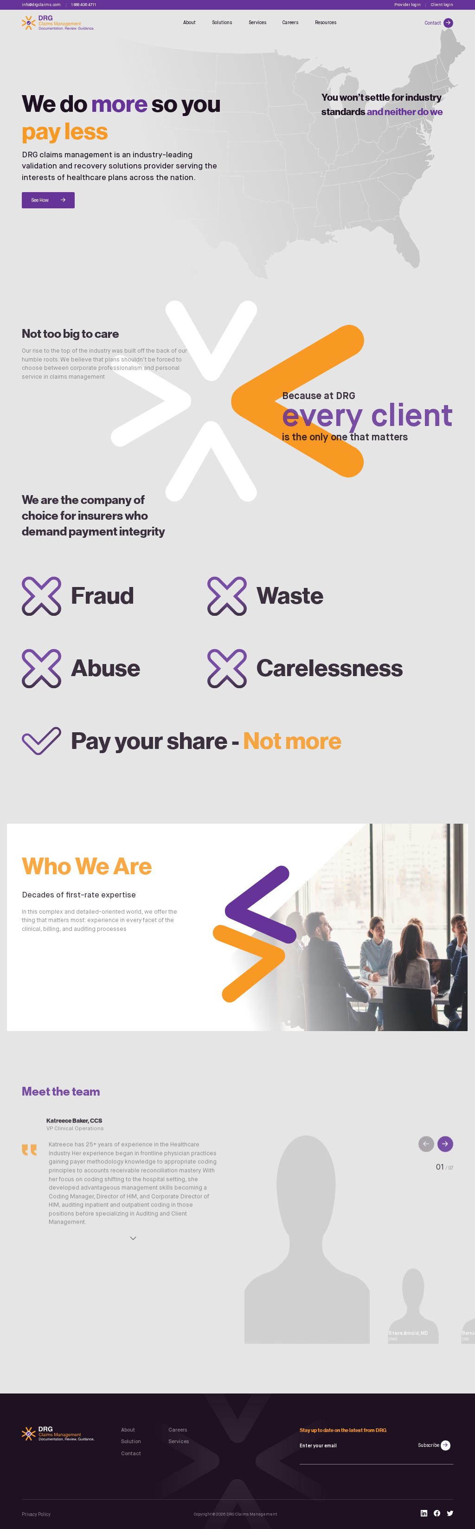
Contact (433, 23)
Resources (325, 22)
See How (40, 200)
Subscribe (428, 1445)
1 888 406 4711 (83, 5)
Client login (442, 5)
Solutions (222, 22)
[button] (445, 1149)
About (189, 22)
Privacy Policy (36, 1514)
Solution (131, 1442)
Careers (290, 22)
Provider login (407, 5)
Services (257, 22)
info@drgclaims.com (41, 5)
